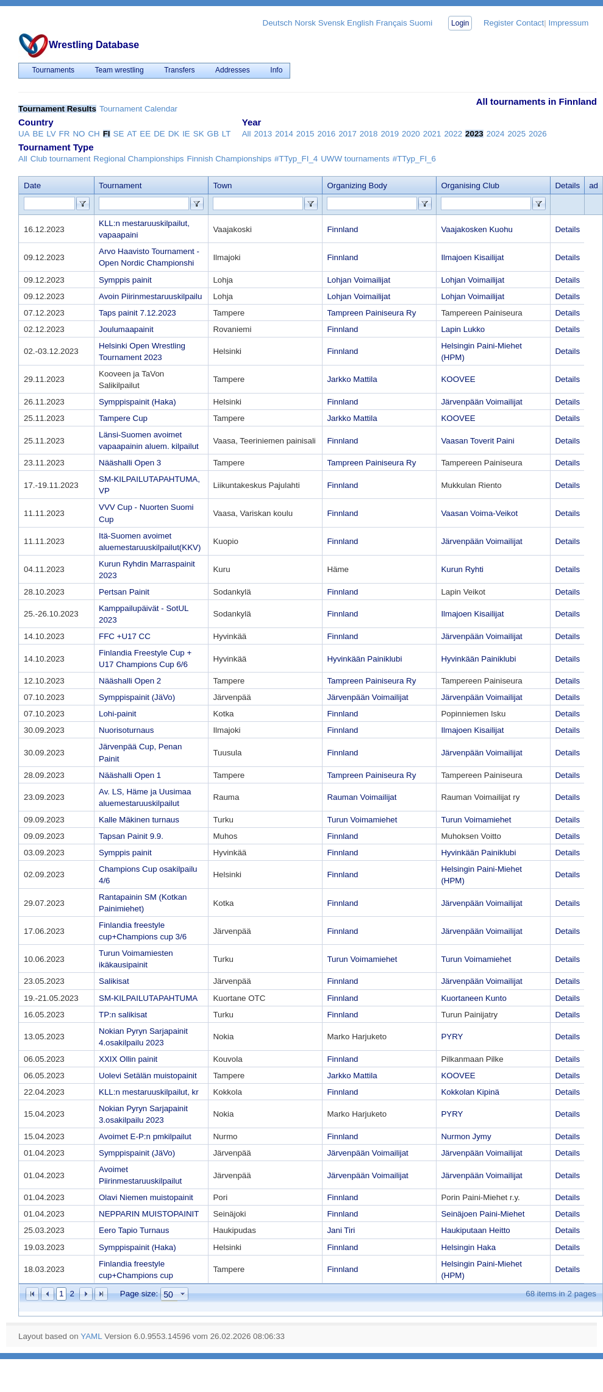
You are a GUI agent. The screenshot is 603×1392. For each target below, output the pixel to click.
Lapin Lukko (463, 329)
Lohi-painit (118, 713)
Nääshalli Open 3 (130, 462)
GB (213, 133)
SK (198, 133)
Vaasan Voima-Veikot (479, 513)
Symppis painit (125, 279)
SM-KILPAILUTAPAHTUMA (148, 998)
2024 (496, 133)
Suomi (420, 22)
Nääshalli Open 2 (130, 680)
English (360, 22)
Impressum (568, 22)
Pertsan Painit (124, 591)
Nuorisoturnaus (126, 730)
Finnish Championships (229, 158)
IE (186, 133)
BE (38, 133)
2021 (432, 133)
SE (118, 133)
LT (226, 133)
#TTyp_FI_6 (414, 158)
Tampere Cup (123, 418)
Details (567, 229)
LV (50, 133)
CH (93, 133)
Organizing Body (357, 185)
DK (174, 133)
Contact (530, 22)
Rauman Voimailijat (361, 797)
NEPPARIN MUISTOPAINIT (149, 1213)
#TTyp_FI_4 (296, 158)
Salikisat (114, 981)
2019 (389, 133)
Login (460, 23)
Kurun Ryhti (462, 569)
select (182, 1294)
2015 (305, 133)
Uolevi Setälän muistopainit (148, 1075)
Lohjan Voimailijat (358, 279)
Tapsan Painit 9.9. (131, 836)
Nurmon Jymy (466, 1136)
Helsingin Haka (468, 1247)
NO (79, 133)
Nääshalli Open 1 (130, 775)
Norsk (305, 22)
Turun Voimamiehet (362, 819)
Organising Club (470, 185)
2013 (263, 133)
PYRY (452, 1036)
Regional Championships (138, 158)
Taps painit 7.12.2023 (137, 312)
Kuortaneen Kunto (473, 998)
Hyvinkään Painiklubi (364, 658)
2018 (369, 133)
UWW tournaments (355, 158)
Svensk (331, 22)
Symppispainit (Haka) (137, 401)
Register (498, 22)
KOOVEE (458, 379)
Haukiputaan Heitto (475, 1230)
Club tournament (60, 158)
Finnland (342, 229)
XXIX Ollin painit (128, 1059)
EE (145, 133)
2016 (326, 133)
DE (159, 133)
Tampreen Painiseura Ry (371, 312)
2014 (284, 133)
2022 (453, 133)
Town (222, 185)
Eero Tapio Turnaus (134, 1230)
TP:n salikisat (123, 1014)
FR (64, 133)
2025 (516, 133)
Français (391, 22)
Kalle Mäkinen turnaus (139, 819)
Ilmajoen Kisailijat (472, 257)
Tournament (120, 185)
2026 (538, 133)
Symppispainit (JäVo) (137, 697)
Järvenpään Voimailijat (481, 401)
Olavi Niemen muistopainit (146, 1197)
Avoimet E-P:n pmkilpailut (145, 1136)
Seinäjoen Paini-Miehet (482, 1213)
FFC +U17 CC (125, 636)
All (246, 133)
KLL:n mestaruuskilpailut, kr (149, 1092)
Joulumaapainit (126, 329)
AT (132, 133)
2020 (411, 133)
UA (24, 133)
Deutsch (278, 22)
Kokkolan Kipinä (470, 1092)
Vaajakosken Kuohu (477, 229)
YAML (91, 1336)
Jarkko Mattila (352, 379)
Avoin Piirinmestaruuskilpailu (150, 296)
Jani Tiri (341, 1230)
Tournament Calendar (138, 108)
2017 (347, 133)
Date (32, 185)
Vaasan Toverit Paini (477, 440)
